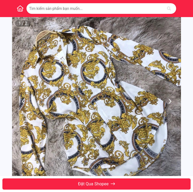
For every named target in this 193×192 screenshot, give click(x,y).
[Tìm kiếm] (169, 8)
